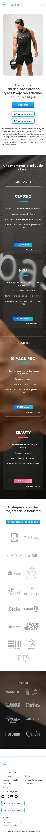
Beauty (4, 787)
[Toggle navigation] (41, 4)
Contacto (29, 783)
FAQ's (27, 772)
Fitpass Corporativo (33, 780)
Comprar (23, 104)
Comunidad (6, 783)
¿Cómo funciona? (9, 772)
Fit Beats (28, 776)
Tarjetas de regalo (9, 780)
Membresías (7, 776)
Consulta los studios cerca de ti (23, 522)
